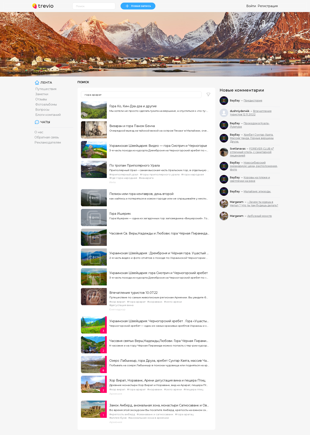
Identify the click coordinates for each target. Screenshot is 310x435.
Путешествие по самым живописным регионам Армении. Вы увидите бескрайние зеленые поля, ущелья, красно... (159, 297)
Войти (251, 6)
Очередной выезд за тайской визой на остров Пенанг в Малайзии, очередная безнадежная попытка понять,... (159, 130)
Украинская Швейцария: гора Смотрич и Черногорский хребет (158, 273)
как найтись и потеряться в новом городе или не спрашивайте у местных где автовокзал (159, 198)
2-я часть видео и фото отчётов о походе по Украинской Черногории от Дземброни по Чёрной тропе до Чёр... (159, 257)
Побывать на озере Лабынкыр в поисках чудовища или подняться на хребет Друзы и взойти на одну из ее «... (159, 365)
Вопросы (42, 110)
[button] (208, 94)
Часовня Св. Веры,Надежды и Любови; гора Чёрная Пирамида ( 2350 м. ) (159, 233)
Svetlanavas (238, 148)
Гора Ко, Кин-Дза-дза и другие (133, 106)
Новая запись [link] (138, 6)
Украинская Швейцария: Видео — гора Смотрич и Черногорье (158, 146)
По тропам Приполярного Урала (134, 165)
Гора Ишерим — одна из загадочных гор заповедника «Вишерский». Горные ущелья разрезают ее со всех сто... (159, 218)
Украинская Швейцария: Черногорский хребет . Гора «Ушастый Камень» (159, 321)
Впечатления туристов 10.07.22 (133, 293)
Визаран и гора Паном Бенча (132, 126)
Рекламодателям (47, 142)
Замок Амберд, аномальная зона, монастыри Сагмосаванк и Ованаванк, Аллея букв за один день (159, 405)
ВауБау (235, 100)
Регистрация (268, 6)
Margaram (237, 202)
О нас (38, 132)
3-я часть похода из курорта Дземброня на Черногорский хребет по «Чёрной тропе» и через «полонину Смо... (159, 150)
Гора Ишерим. (120, 214)
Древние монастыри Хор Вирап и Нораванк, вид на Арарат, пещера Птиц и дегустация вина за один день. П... (159, 385)
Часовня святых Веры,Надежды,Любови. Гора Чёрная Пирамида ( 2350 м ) (159, 341)
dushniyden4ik (240, 111)
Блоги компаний (48, 115)
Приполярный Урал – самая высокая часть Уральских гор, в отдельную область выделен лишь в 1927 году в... (159, 170)
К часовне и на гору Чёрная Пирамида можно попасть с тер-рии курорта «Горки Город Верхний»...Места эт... (159, 345)
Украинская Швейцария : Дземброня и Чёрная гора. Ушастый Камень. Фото (159, 253)
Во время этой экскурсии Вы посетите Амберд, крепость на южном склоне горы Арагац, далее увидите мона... (159, 410)
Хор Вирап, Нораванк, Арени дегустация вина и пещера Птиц (157, 380)
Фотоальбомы (46, 104)
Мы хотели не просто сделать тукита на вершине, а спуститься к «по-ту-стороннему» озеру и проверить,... (159, 110)
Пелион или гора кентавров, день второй (141, 194)
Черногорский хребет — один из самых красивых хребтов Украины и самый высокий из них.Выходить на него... (159, 325)
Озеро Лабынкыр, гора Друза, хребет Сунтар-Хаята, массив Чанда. (159, 361)
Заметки (41, 94)
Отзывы (41, 99)
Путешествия (45, 89)
